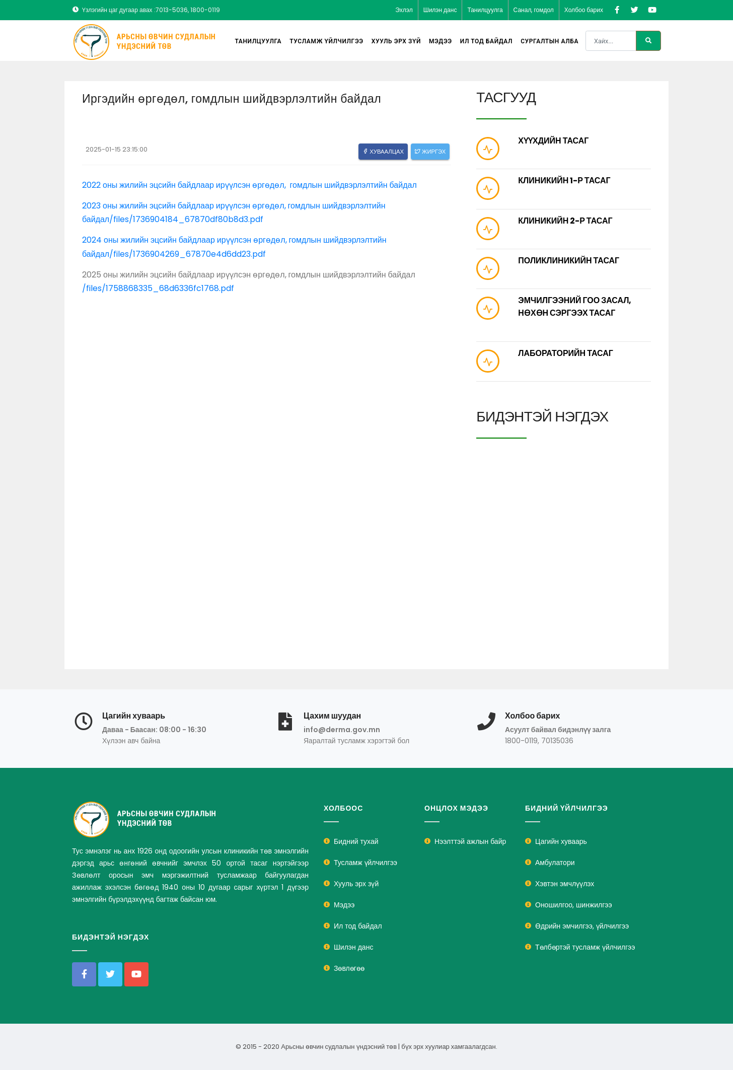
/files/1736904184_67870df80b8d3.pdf (187, 219)
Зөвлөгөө (349, 968)
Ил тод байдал (486, 41)
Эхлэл (404, 10)
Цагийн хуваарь (561, 841)
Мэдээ (440, 41)
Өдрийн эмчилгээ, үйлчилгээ (582, 926)
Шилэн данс (440, 10)
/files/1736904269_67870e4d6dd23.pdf (187, 254)
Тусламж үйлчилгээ (326, 41)
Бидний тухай (356, 841)
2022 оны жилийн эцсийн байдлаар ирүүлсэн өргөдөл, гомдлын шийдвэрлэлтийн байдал (249, 185)
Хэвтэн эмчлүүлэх (564, 884)
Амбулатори (555, 863)
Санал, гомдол (534, 10)
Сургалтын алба (549, 41)
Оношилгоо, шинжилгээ (573, 905)
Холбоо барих (583, 10)
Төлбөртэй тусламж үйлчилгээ (585, 947)
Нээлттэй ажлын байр (470, 841)
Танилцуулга (484, 10)
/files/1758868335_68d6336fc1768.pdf (158, 288)
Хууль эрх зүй (396, 41)
